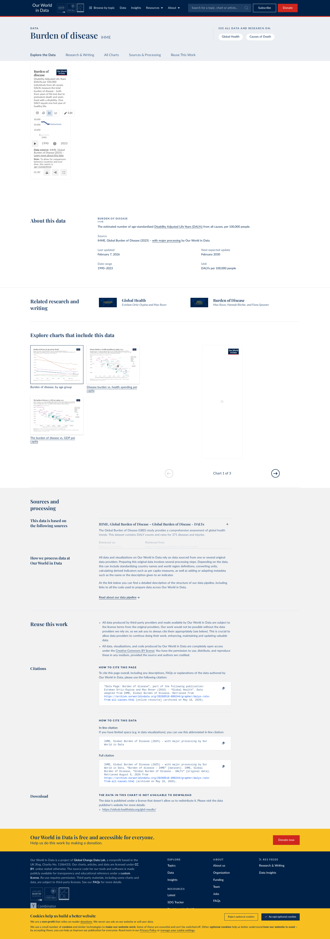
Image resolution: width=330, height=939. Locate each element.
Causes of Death (260, 36)
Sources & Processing (145, 55)
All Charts (111, 55)
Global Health (231, 36)
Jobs (216, 899)
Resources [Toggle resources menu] (154, 7)
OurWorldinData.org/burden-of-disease (56, 203)
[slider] (56, 187)
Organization (221, 878)
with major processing (166, 240)
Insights (136, 8)
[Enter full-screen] (225, 201)
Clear (291, 98)
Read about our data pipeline (119, 597)
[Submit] (246, 8)
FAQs (96, 887)
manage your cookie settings (177, 930)
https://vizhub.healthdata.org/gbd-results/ (129, 815)
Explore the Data (43, 55)
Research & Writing (80, 55)
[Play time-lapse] (37, 187)
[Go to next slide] (275, 473)
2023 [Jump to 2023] (223, 187)
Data (123, 8)
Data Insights (267, 878)
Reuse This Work (183, 55)
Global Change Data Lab (89, 865)
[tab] (43, 96)
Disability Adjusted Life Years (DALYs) (178, 226)
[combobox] (219, 8)
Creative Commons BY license (135, 650)
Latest (171, 900)
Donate (288, 8)
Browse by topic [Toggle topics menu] (102, 7)
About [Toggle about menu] (174, 7)
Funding (218, 885)
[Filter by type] (266, 116)
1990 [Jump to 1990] (47, 187)
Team (216, 892)
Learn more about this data (117, 195)
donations (86, 922)
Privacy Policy (148, 930)
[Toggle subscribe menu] (264, 8)
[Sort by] (261, 89)
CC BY (83, 203)
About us (219, 871)
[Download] (208, 201)
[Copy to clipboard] (219, 688)
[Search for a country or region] (266, 79)
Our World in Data (42, 8)
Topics (172, 871)
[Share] (216, 201)
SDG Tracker (176, 907)
